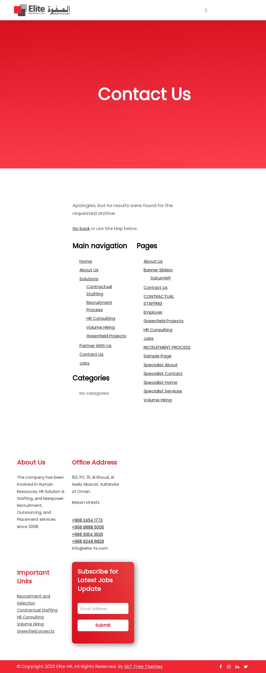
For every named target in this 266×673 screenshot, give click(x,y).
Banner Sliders (158, 270)
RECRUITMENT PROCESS (167, 347)
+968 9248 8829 (88, 541)
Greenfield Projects (106, 336)
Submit (103, 625)
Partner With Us (95, 345)
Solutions (88, 279)
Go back (81, 228)
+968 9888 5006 (88, 527)
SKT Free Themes (143, 666)
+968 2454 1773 (87, 520)
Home (85, 261)
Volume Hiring (100, 327)
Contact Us (91, 354)
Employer (153, 312)
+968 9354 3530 (87, 534)
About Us (88, 270)
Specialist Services (163, 391)
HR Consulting (100, 318)
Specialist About (161, 365)
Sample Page (157, 356)
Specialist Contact (163, 373)
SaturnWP (161, 278)
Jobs (84, 363)
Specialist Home (160, 382)
